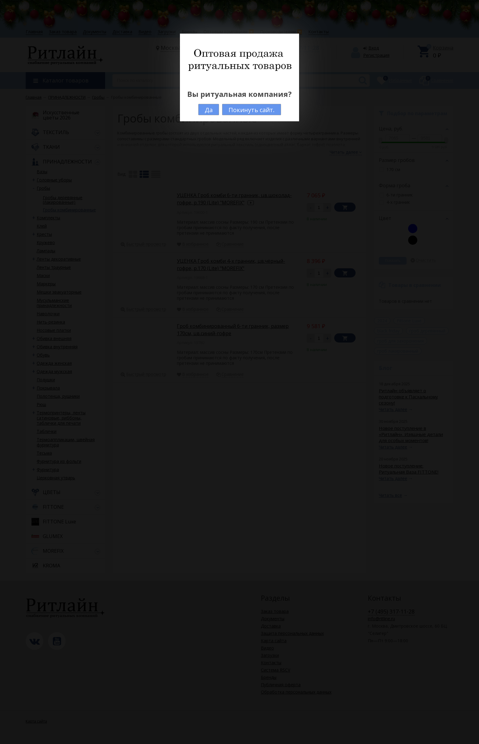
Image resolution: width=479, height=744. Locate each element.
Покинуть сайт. (252, 110)
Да (209, 110)
